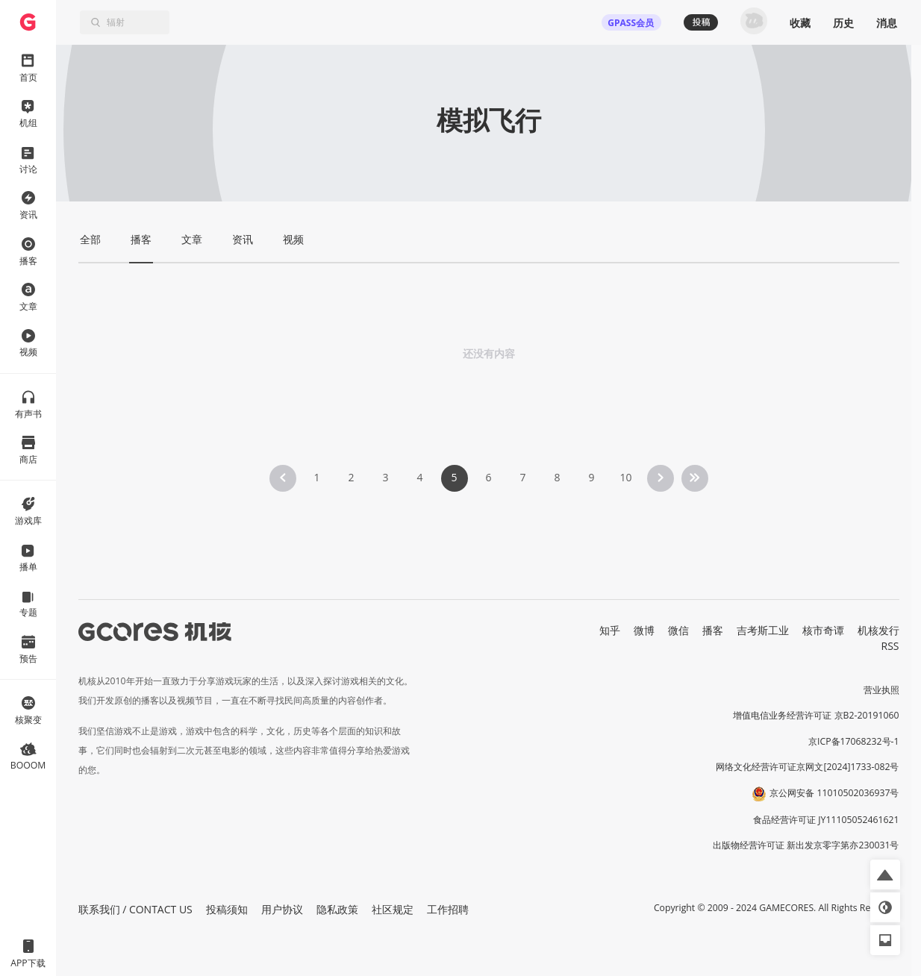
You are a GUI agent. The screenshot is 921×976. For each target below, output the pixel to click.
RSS (890, 646)
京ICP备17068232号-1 (853, 741)
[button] (885, 874)
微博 (644, 630)
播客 (712, 630)
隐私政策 (337, 909)
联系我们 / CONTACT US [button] (135, 909)
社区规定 (392, 909)
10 (625, 477)
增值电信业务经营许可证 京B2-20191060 (816, 715)
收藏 (800, 23)
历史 (843, 23)
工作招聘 (448, 909)
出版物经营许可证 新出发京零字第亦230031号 (806, 845)
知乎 (609, 630)
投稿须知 (227, 909)
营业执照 (881, 689)
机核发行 (878, 630)
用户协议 (282, 909)
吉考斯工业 (763, 630)
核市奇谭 (823, 630)
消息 (886, 23)
